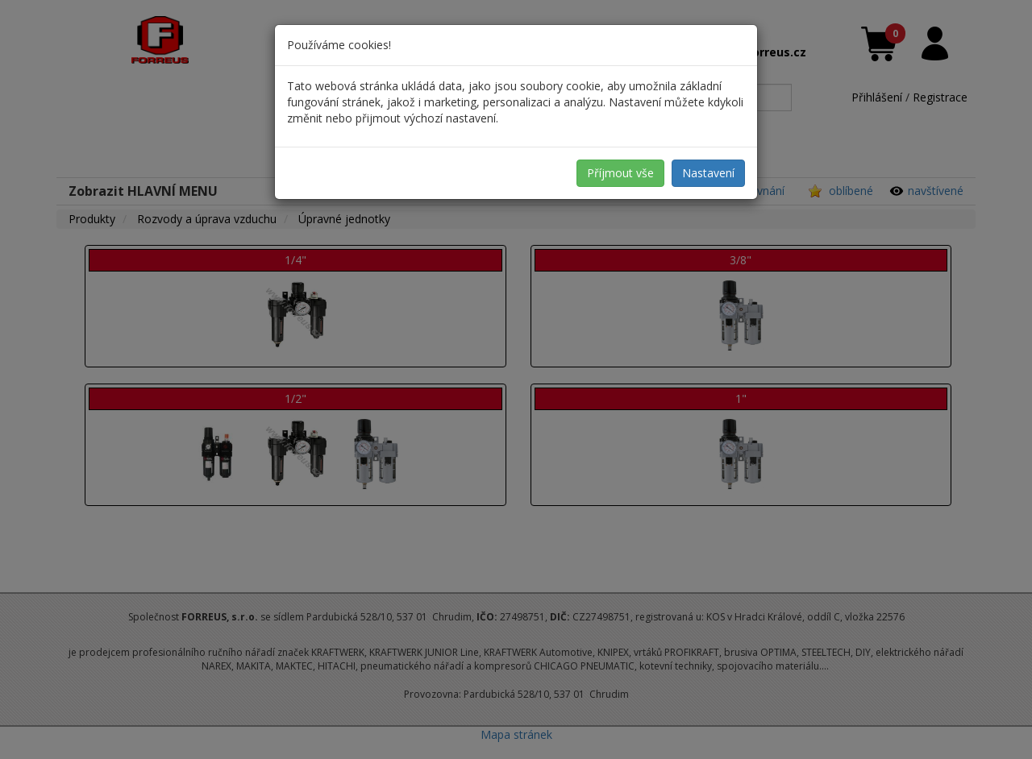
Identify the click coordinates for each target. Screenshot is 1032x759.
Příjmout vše (620, 172)
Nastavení (708, 172)
